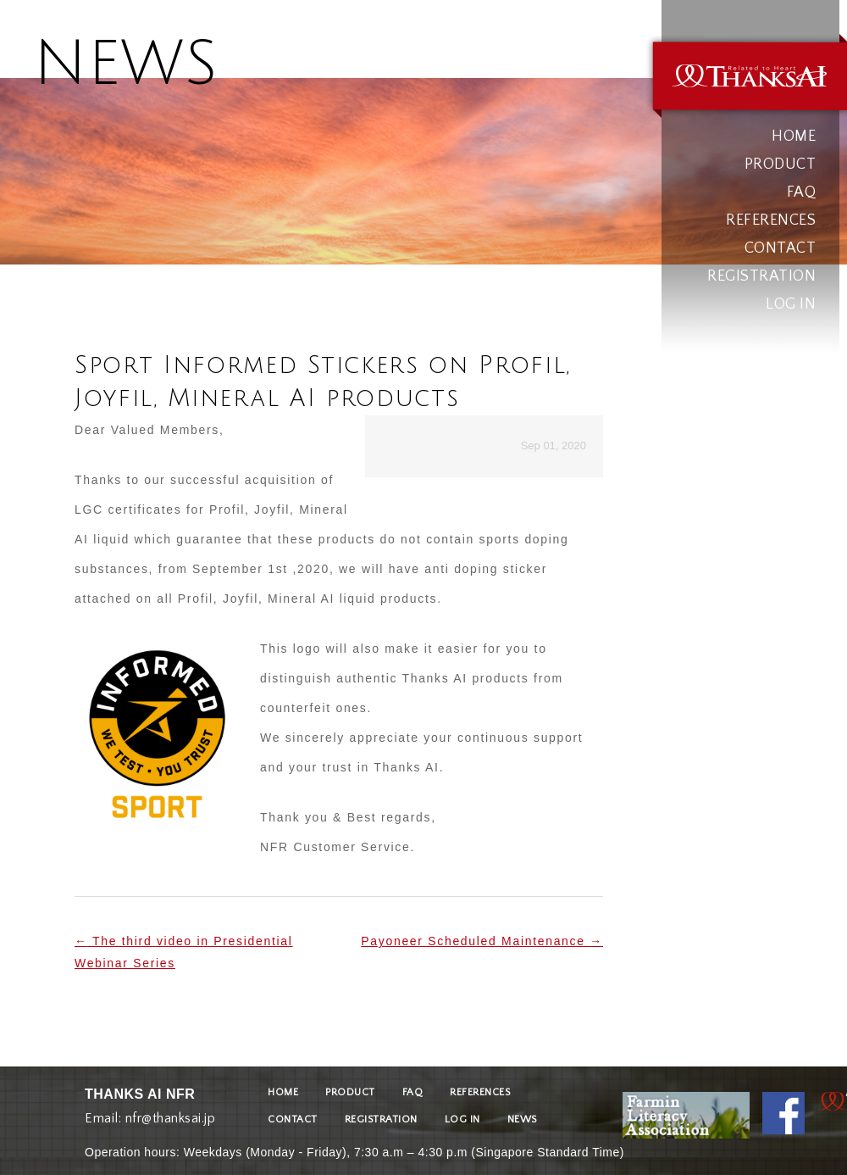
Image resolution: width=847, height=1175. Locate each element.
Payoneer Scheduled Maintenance (482, 941)
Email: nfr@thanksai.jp (150, 1114)
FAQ (802, 192)
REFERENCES (771, 220)
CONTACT (781, 248)
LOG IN (791, 304)
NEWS (522, 1119)
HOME (794, 136)
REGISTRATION (761, 276)
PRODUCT (781, 164)
